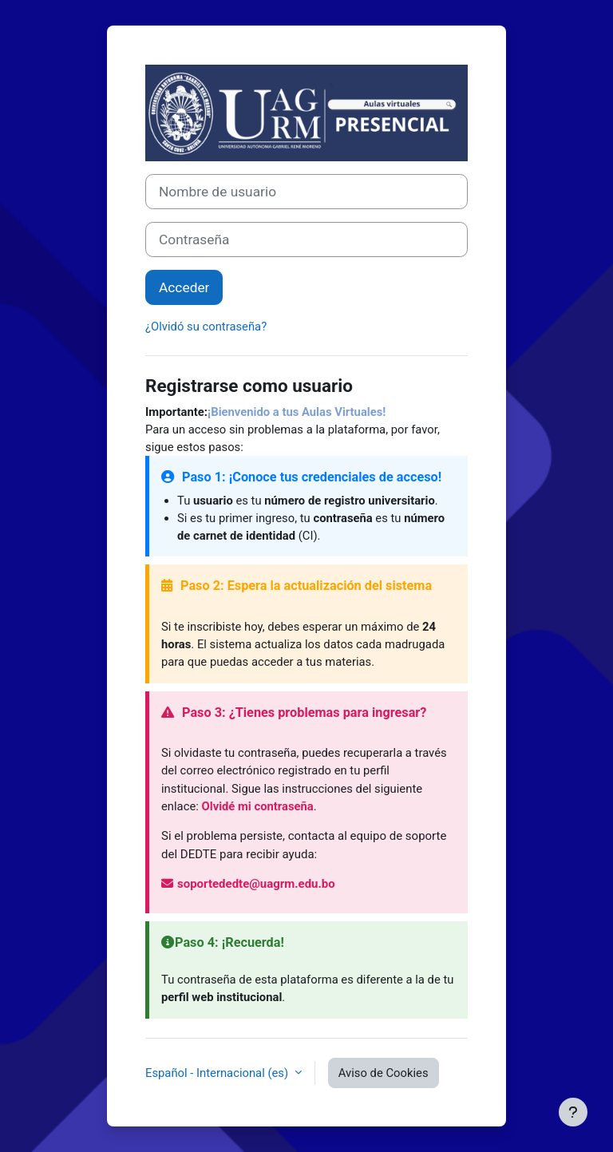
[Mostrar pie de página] (573, 1112)
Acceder (184, 287)
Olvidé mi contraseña (258, 806)
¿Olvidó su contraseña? (206, 326)
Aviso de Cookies (383, 1073)
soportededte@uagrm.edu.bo (248, 884)
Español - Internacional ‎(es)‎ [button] (218, 1073)
